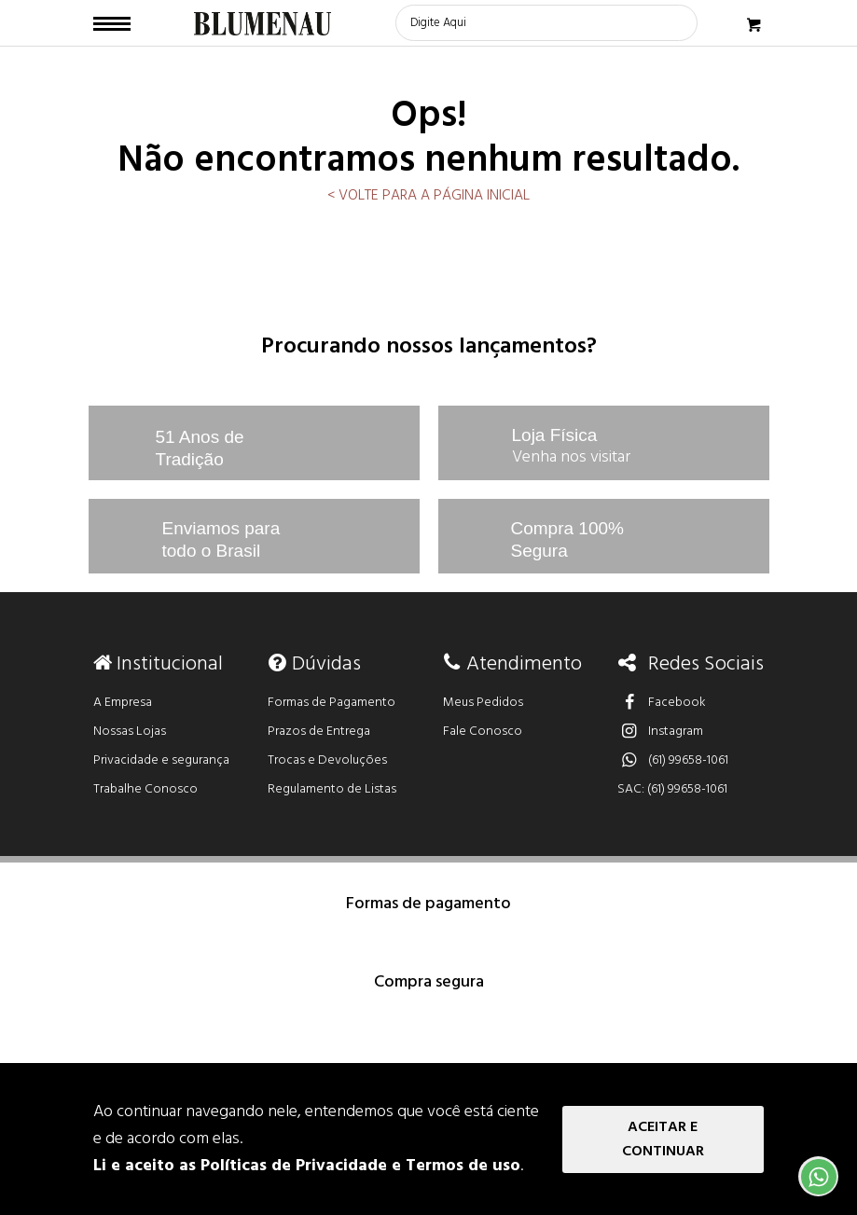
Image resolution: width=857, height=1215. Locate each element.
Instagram (660, 731)
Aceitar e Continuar (663, 1139)
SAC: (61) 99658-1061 (672, 789)
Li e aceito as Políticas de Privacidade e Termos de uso (306, 1166)
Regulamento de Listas (332, 789)
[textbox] (546, 23)
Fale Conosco (482, 731)
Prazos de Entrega (319, 731)
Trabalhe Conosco (145, 789)
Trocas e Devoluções (327, 760)
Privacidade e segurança (161, 760)
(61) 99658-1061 (672, 760)
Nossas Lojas (129, 731)
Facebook (661, 702)
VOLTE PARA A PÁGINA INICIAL (432, 196)
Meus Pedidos (483, 702)
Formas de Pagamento (331, 702)
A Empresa (122, 702)
